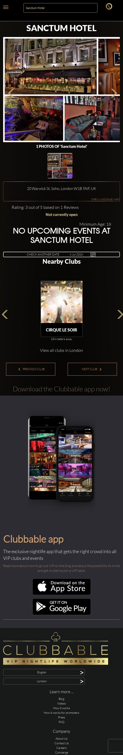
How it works (61, 708)
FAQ (61, 722)
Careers (61, 748)
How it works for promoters (61, 712)
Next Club (92, 369)
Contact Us (61, 743)
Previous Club (31, 369)
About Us (61, 738)
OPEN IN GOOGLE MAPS (105, 199)
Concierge (61, 752)
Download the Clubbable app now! (61, 389)
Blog (61, 699)
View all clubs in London (61, 350)
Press (61, 717)
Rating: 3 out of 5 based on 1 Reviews (45, 207)
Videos (61, 703)
